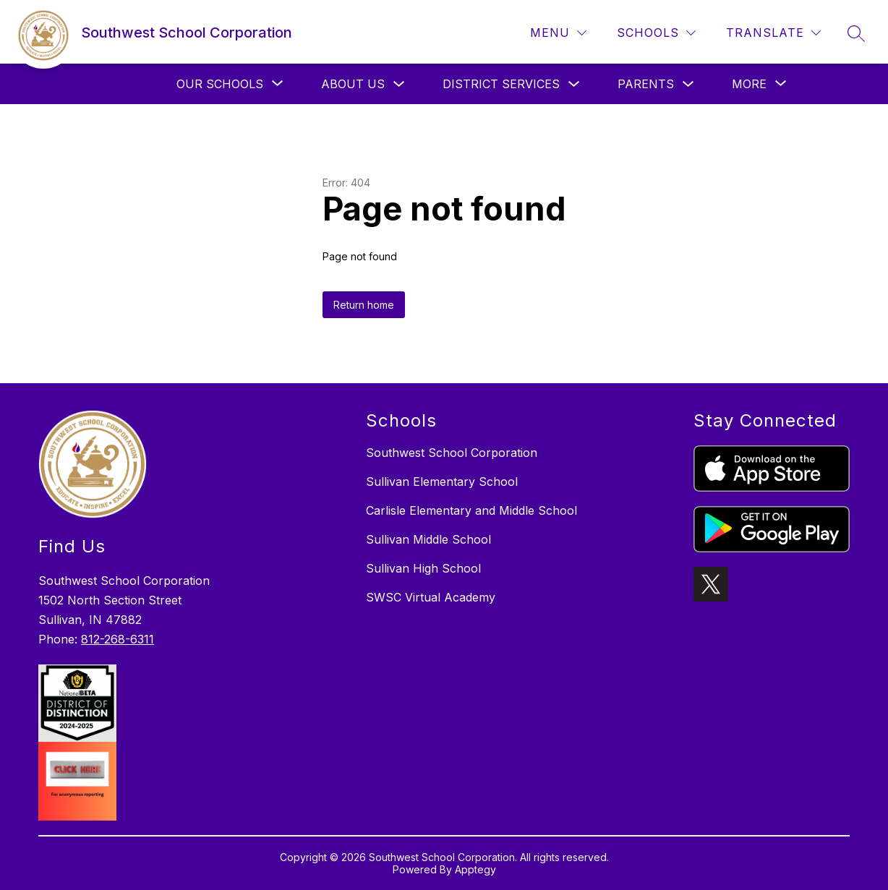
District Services (501, 84)
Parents (646, 84)
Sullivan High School (423, 568)
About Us (353, 84)
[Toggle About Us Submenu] (399, 84)
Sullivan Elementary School (442, 481)
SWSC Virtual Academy (430, 597)
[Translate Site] (773, 33)
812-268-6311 (117, 639)
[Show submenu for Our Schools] (219, 84)
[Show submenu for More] (749, 84)
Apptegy (475, 869)
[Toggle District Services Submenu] (574, 84)
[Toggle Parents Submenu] (688, 84)
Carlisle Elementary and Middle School (471, 510)
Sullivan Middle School (428, 539)
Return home (363, 305)
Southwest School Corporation (451, 452)
